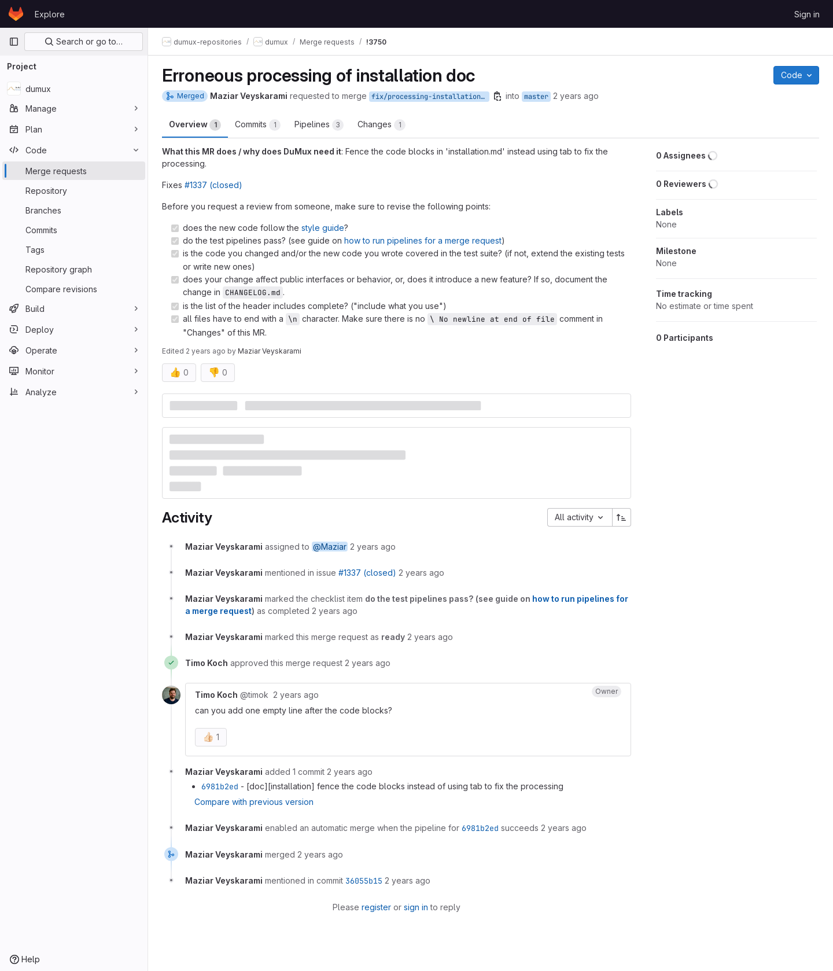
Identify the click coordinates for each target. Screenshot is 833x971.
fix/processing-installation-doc (430, 96)
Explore (50, 14)
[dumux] (73, 88)
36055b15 (363, 881)
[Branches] (73, 210)
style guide (322, 228)
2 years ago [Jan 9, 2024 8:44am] (206, 351)
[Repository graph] (73, 269)
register (376, 907)
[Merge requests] (73, 170)
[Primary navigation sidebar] (14, 41)
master (536, 96)
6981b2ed (219, 786)
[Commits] (73, 229)
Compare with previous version (254, 802)
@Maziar (330, 546)
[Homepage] (15, 14)
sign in (416, 907)
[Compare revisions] (73, 288)
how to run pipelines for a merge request (423, 240)
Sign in (807, 14)
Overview (195, 125)
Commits (258, 125)
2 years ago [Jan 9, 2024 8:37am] (576, 96)
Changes (381, 125)
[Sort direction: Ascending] (622, 517)
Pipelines (319, 125)
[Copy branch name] (497, 96)
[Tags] (73, 249)
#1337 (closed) (213, 185)
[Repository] (73, 190)
